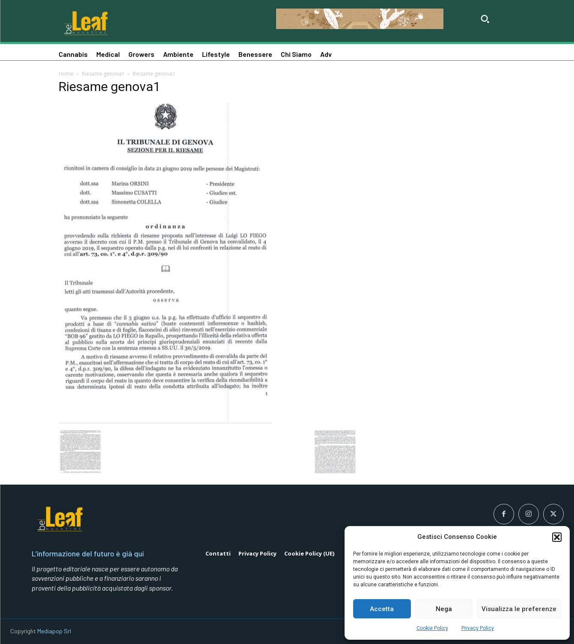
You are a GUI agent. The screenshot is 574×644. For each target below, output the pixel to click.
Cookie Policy (432, 628)
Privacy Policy (477, 628)
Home (66, 73)
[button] (557, 537)
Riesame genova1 (103, 73)
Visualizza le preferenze (519, 609)
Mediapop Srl (54, 631)
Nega (444, 609)
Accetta (382, 609)
